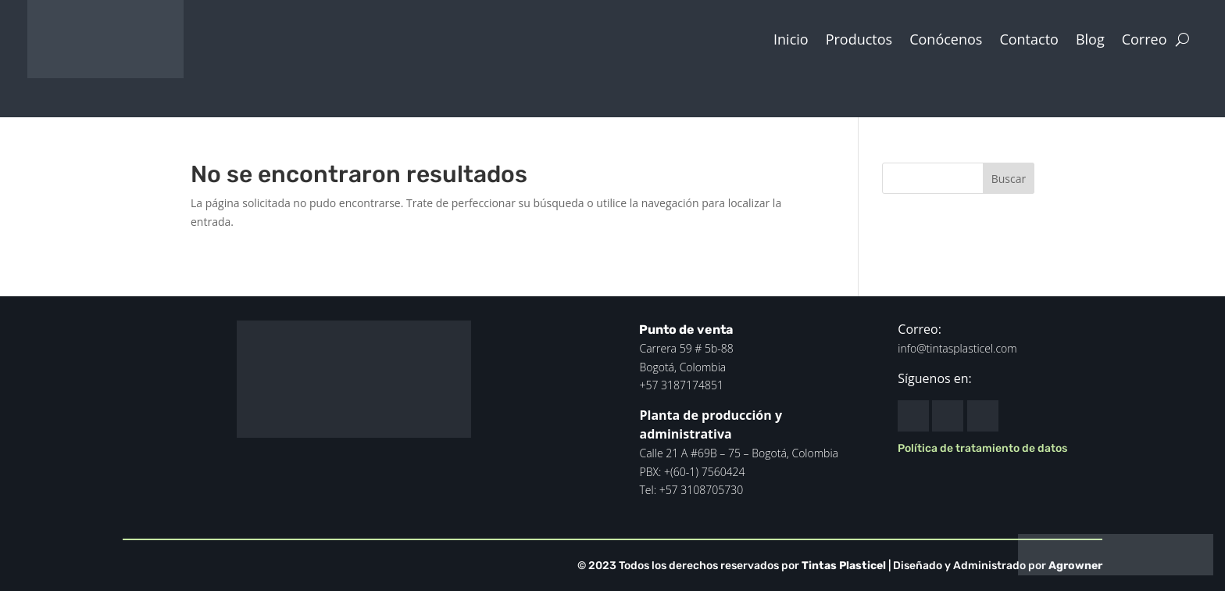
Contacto (1029, 39)
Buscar (1009, 178)
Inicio (791, 39)
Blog (1090, 39)
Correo (1144, 39)
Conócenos (945, 39)
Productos (859, 39)
